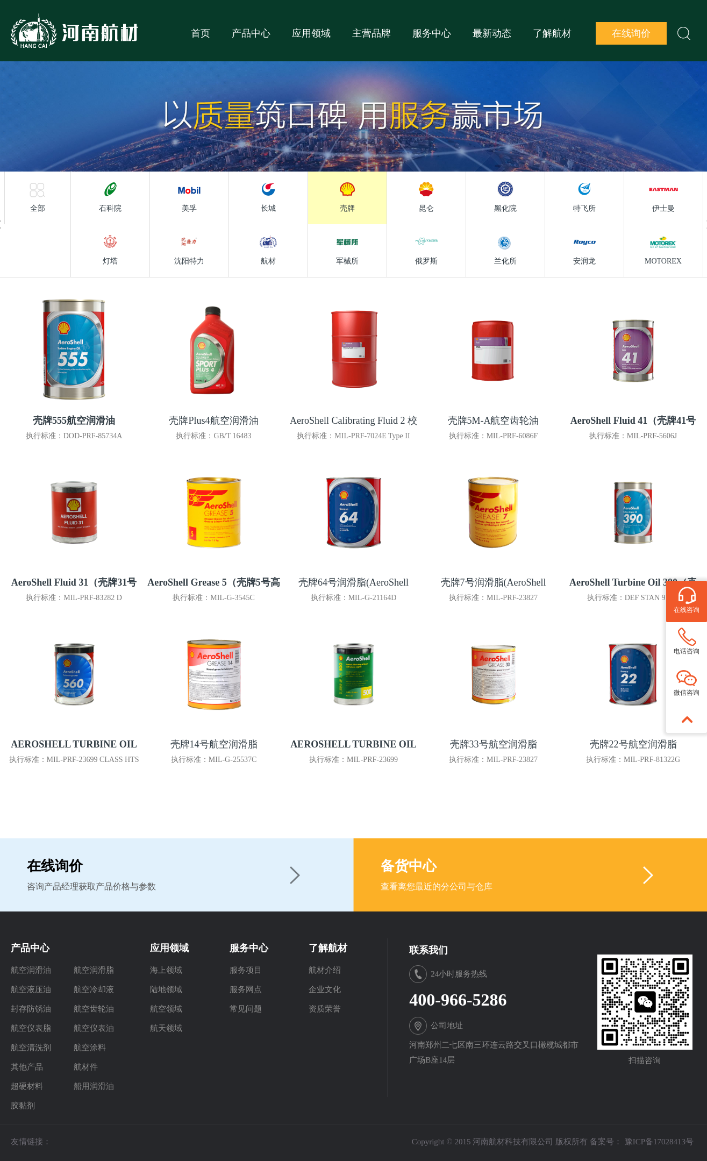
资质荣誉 (325, 1009)
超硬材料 (27, 1086)
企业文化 (325, 989)
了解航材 (552, 33)
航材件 (86, 1067)
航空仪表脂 (31, 1028)
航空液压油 (31, 989)
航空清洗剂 (31, 1047)
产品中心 (251, 33)
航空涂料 (90, 1047)
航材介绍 (325, 970)
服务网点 (246, 989)
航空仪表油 (94, 1028)
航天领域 (166, 1028)
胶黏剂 (23, 1105)
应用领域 (311, 33)
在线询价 (631, 33)
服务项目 (246, 970)
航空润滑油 (31, 970)
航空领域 (166, 1009)
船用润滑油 (94, 1086)
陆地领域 (166, 989)
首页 (200, 33)
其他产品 (27, 1067)
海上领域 (166, 970)
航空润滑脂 (94, 970)
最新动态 (492, 33)
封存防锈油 (31, 1009)
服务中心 (431, 33)
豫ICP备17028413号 (659, 1141)
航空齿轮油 (94, 1009)
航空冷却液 (94, 989)
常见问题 (246, 1009)
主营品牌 (371, 33)
